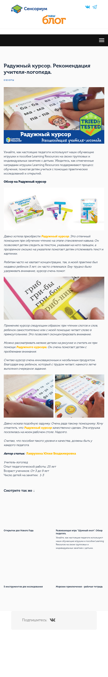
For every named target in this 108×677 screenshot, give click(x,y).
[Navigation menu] (101, 40)
